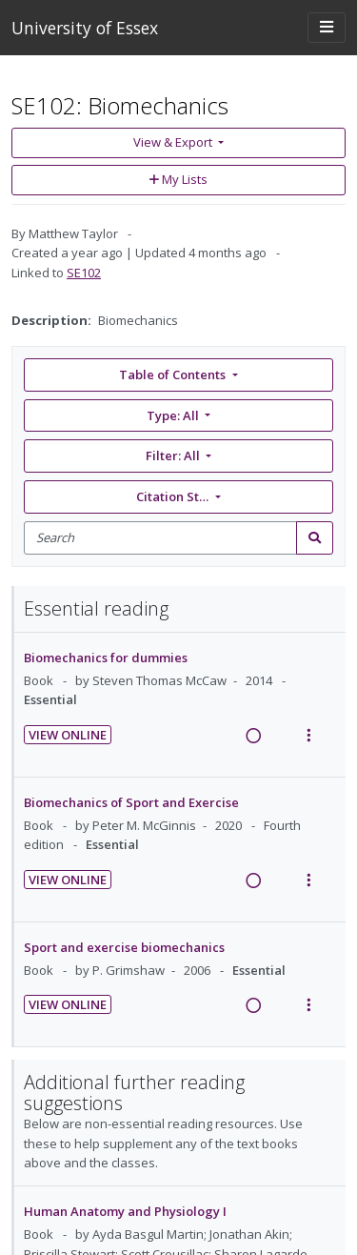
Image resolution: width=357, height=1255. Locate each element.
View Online (68, 734)
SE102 (84, 272)
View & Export (174, 142)
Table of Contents (173, 374)
